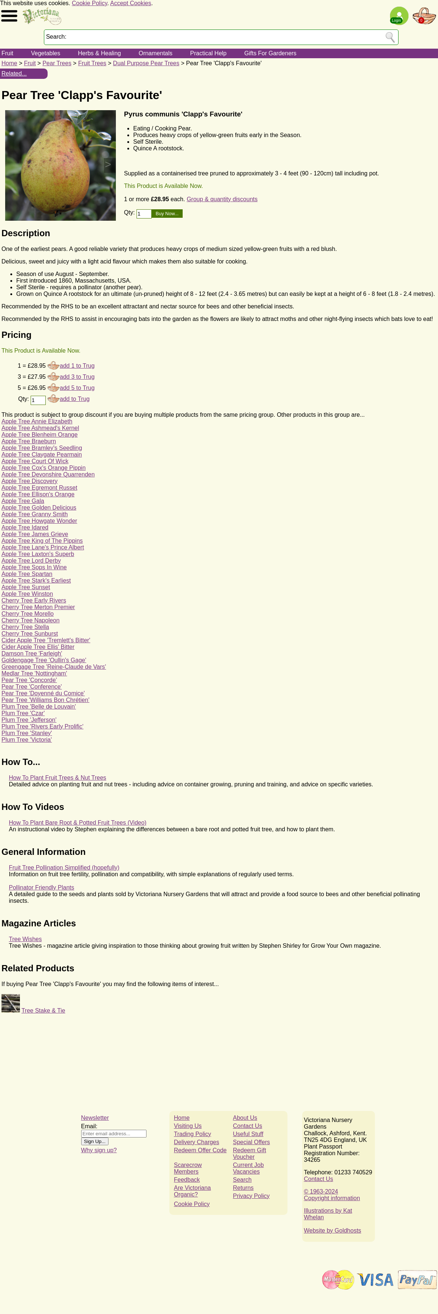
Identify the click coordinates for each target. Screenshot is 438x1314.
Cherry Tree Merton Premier (38, 607)
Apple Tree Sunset (25, 587)
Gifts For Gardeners (270, 53)
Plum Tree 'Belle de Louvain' (38, 706)
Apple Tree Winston (27, 594)
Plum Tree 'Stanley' (26, 733)
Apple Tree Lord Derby (31, 561)
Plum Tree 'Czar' (23, 713)
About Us (245, 1118)
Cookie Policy (89, 3)
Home (9, 63)
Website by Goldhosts (332, 1230)
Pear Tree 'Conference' (31, 687)
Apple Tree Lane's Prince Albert (42, 547)
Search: (56, 37)
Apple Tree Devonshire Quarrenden (48, 474)
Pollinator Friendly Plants (41, 887)
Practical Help (208, 53)
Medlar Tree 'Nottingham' (34, 673)
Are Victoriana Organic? (192, 1191)
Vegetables (45, 53)
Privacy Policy (251, 1196)
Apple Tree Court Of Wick (34, 461)
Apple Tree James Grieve (34, 534)
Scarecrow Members (188, 1168)
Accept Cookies (130, 3)
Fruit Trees (92, 63)
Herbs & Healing (99, 53)
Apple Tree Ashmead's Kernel (40, 428)
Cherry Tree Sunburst (29, 633)
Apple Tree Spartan (26, 574)
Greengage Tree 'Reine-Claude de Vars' (53, 667)
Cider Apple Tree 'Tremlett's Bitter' (45, 640)
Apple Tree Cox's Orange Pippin (43, 468)
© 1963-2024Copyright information (332, 1194)
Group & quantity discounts (222, 199)
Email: (89, 1126)
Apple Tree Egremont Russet (39, 488)
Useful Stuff (248, 1134)
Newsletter (95, 1118)
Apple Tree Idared (24, 527)
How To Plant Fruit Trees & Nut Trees (57, 778)
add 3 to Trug (77, 377)
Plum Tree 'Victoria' (26, 740)
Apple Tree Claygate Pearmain (41, 454)
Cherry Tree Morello (27, 614)
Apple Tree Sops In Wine (34, 567)
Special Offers (251, 1142)
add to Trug (75, 399)
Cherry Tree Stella (25, 627)
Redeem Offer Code (200, 1150)
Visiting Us (187, 1126)
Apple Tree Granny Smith (34, 514)
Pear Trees (56, 63)
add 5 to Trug (77, 388)
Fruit (7, 53)
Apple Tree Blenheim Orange (39, 434)
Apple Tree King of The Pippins (42, 541)
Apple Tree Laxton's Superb (37, 554)
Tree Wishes (25, 939)
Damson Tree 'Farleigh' (31, 653)
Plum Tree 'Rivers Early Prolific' (42, 726)
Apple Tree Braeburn (28, 441)
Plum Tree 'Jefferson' (28, 720)
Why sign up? (99, 1150)
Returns (243, 1188)
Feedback (187, 1180)
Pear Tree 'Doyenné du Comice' (43, 693)
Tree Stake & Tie (43, 1010)
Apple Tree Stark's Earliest (36, 580)
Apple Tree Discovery (29, 481)
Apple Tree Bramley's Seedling (41, 448)
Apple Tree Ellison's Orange (38, 494)
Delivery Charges (196, 1142)
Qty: (130, 212)
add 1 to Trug (77, 366)
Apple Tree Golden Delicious (38, 507)
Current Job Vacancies (248, 1168)
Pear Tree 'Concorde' (29, 680)
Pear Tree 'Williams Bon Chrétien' (45, 700)
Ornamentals (156, 53)
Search (242, 1180)
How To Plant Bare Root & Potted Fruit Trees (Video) (77, 822)
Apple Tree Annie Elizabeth (36, 421)
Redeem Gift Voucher (249, 1153)
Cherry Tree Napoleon (30, 620)
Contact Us (247, 1126)
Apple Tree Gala (22, 501)
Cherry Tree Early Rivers (33, 600)
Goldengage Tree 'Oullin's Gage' (43, 660)
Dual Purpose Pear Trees (146, 63)
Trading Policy (192, 1134)
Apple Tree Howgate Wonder (39, 521)
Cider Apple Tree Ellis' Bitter (38, 647)
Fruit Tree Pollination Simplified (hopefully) (64, 867)
